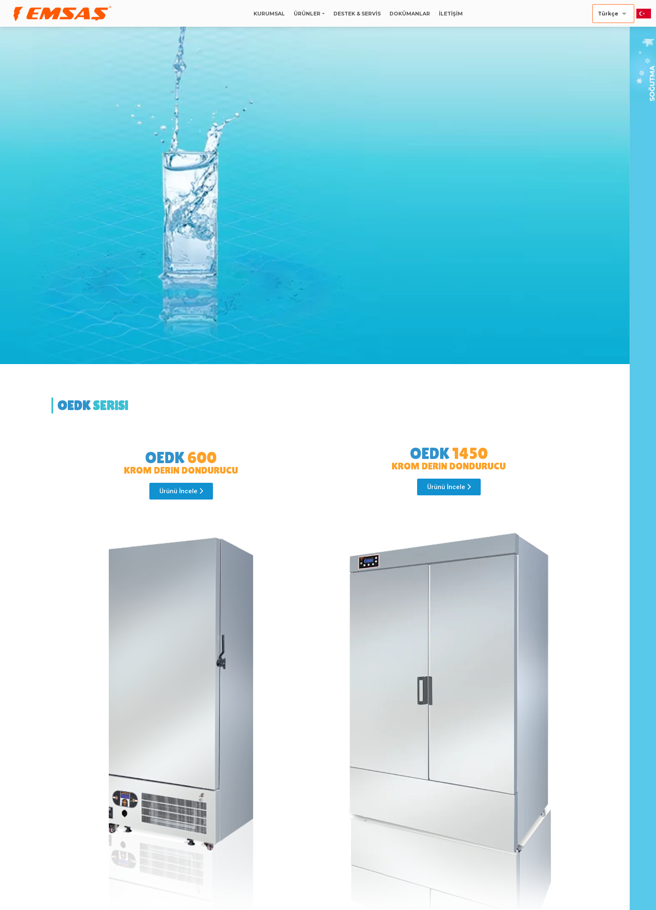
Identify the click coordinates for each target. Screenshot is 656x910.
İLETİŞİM (451, 13)
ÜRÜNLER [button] (307, 13)
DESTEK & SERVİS (357, 13)
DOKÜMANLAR (410, 13)
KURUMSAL (269, 13)
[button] (181, 491)
